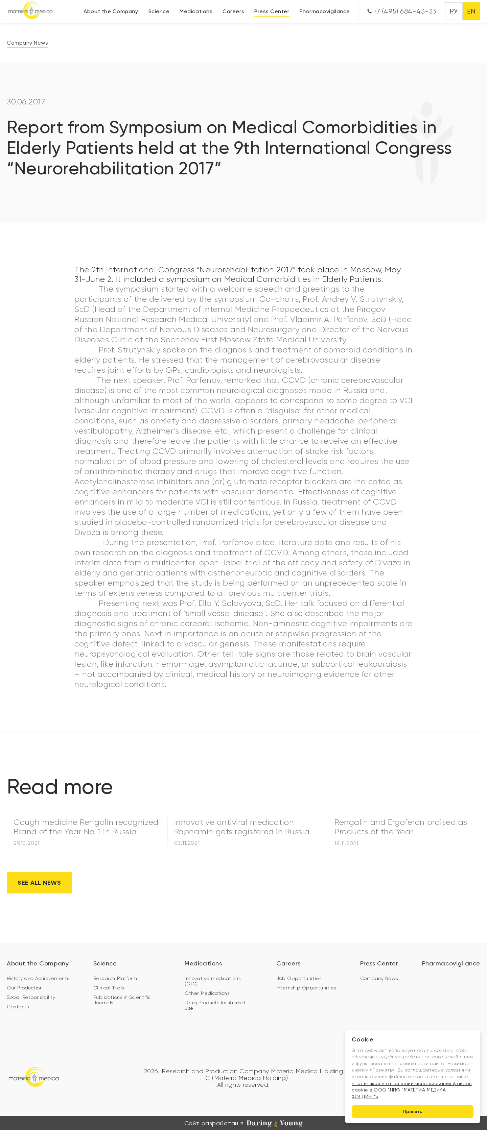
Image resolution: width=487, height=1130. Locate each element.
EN (471, 11)
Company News (27, 43)
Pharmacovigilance (325, 11)
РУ (454, 11)
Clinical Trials (108, 987)
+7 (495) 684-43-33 (402, 11)
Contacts (18, 1006)
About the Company (111, 11)
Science (159, 11)
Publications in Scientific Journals (122, 999)
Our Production (25, 987)
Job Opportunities (298, 978)
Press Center (271, 11)
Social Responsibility (31, 997)
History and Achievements (38, 978)
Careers (233, 11)
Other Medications (207, 993)
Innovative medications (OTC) (212, 980)
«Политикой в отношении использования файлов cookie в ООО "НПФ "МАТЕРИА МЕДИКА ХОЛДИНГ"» (411, 1089)
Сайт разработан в (243, 1123)
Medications (196, 11)
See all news (39, 882)
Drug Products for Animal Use (215, 1005)
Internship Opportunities (306, 987)
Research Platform (115, 978)
